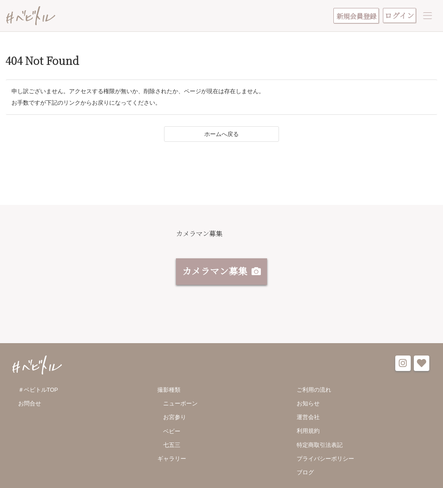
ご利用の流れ (314, 392)
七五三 (171, 447)
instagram (403, 365)
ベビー (171, 434)
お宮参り (174, 419)
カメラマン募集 (214, 273)
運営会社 (308, 419)
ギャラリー (171, 461)
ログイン (399, 15)
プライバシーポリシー (325, 461)
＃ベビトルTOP (38, 392)
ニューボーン (180, 406)
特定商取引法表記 (320, 447)
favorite (421, 365)
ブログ (305, 475)
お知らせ (308, 406)
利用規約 (308, 434)
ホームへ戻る (221, 136)
